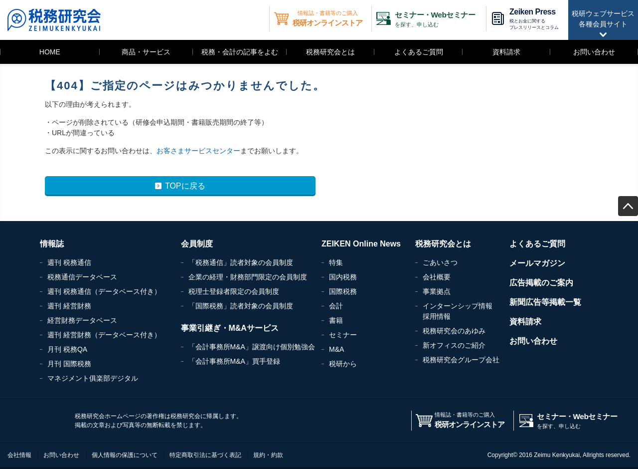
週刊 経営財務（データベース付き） (104, 335)
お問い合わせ (594, 52)
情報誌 (52, 243)
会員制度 (197, 243)
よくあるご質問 (418, 52)
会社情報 (19, 455)
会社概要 (437, 277)
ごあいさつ (440, 262)
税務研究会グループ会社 (461, 360)
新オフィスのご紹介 (454, 345)
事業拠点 (437, 291)
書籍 (336, 320)
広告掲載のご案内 (541, 282)
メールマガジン (537, 263)
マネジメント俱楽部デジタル (92, 378)
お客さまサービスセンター (198, 151)
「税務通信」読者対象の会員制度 (240, 262)
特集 (336, 262)
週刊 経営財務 (69, 306)
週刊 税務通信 (69, 262)
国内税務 (343, 277)
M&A (336, 349)
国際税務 (343, 291)
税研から (343, 364)
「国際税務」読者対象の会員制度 (240, 306)
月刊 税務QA (67, 349)
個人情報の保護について (125, 455)
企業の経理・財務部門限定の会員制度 (247, 277)
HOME (49, 52)
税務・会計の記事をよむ (239, 52)
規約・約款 (268, 455)
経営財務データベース (82, 320)
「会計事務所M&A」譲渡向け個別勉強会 (251, 347)
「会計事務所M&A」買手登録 (234, 361)
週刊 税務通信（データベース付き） (104, 291)
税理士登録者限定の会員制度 (233, 291)
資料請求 (506, 52)
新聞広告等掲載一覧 (545, 302)
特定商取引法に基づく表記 (205, 455)
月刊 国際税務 (69, 364)
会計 (336, 306)
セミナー (343, 335)
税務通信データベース (82, 277)
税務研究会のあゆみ (454, 331)
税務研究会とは (330, 52)
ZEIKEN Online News (361, 243)
